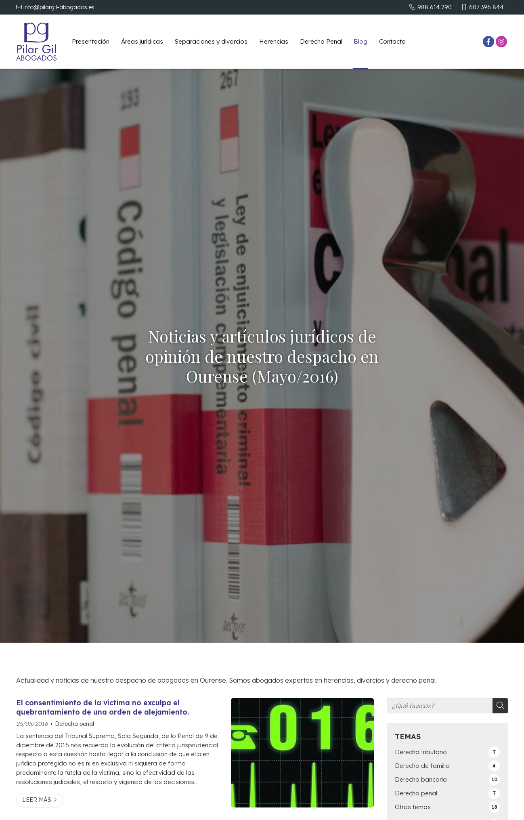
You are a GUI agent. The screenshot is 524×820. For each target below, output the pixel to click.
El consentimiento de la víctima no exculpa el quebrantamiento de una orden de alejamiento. (102, 707)
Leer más (36, 799)
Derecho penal (74, 723)
